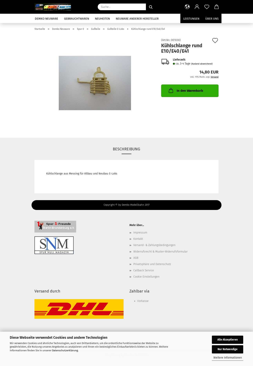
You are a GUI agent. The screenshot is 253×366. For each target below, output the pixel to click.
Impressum (140, 232)
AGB (135, 258)
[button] (187, 7)
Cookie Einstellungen (146, 276)
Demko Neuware (46, 18)
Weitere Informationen (227, 357)
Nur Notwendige (228, 349)
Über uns (212, 18)
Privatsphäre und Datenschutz (152, 264)
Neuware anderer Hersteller (137, 18)
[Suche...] (151, 7)
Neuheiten (102, 18)
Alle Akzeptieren (227, 339)
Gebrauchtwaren (76, 18)
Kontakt (138, 239)
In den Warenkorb (185, 90)
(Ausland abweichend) (202, 64)
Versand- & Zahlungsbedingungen (154, 245)
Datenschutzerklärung (65, 350)
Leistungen (191, 18)
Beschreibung (126, 149)
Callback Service (143, 270)
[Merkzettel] (207, 7)
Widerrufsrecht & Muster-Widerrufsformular (160, 251)
